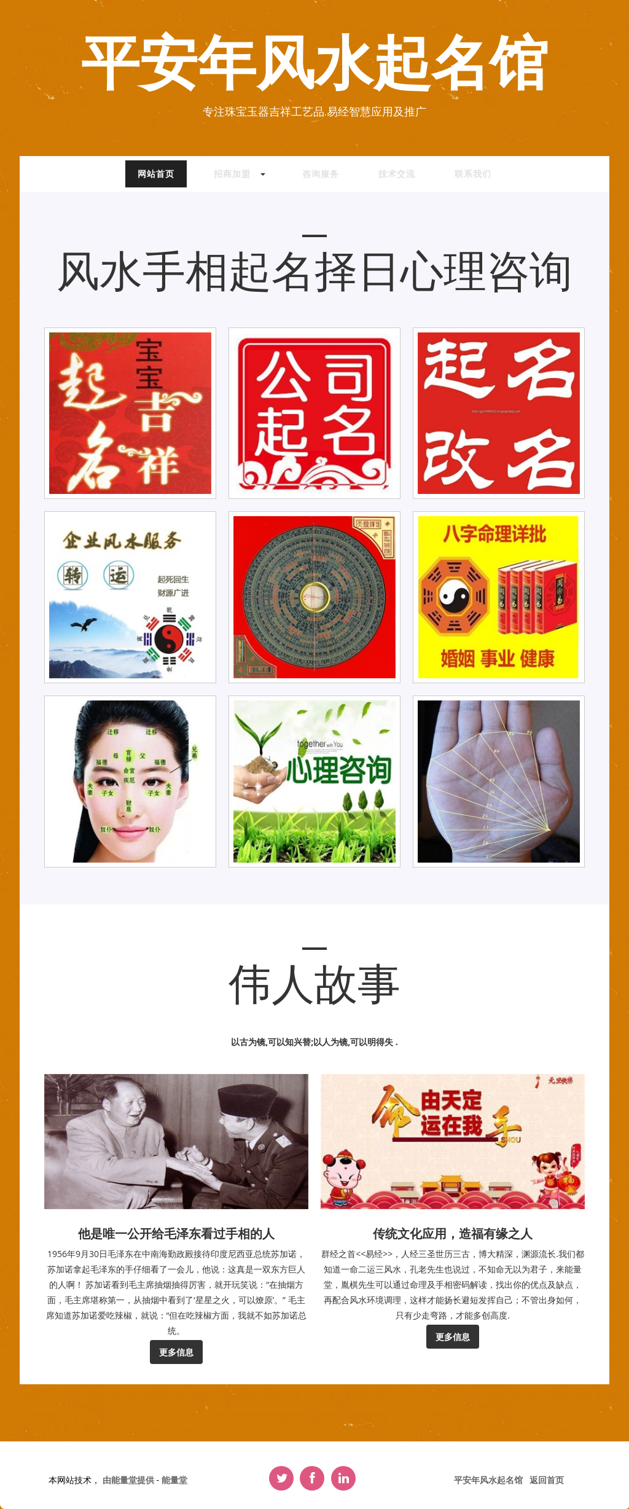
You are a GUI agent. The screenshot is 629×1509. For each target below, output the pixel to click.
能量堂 (174, 1480)
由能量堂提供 (130, 1480)
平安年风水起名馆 (314, 65)
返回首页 (546, 1480)
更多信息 (176, 1352)
